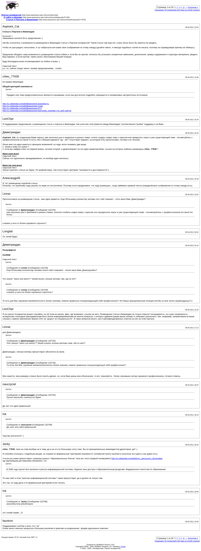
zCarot (123, 546)
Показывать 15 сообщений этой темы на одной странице (177, 10)
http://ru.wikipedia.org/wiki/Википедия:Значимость (25, 104)
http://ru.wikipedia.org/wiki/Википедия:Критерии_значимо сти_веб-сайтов (36, 110)
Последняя (193, 7)
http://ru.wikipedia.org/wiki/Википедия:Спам (22, 106)
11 (184, 7)
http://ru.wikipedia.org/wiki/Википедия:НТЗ (22, 108)
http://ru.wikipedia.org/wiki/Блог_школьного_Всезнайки (136, 458)
